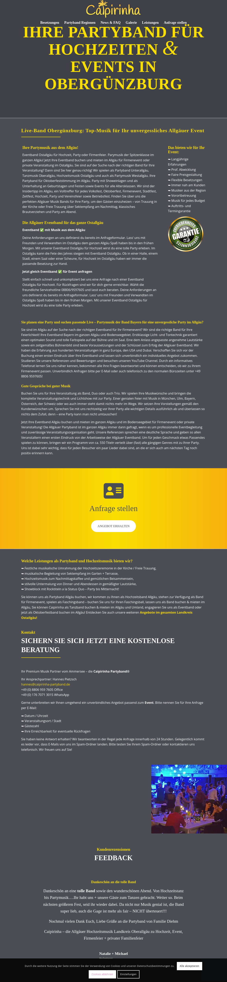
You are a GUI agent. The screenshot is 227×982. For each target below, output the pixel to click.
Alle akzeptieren (189, 966)
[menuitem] (50, 23)
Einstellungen (128, 974)
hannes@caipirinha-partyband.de (45, 684)
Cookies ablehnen (102, 974)
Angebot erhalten (113, 526)
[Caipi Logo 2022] (113, 9)
